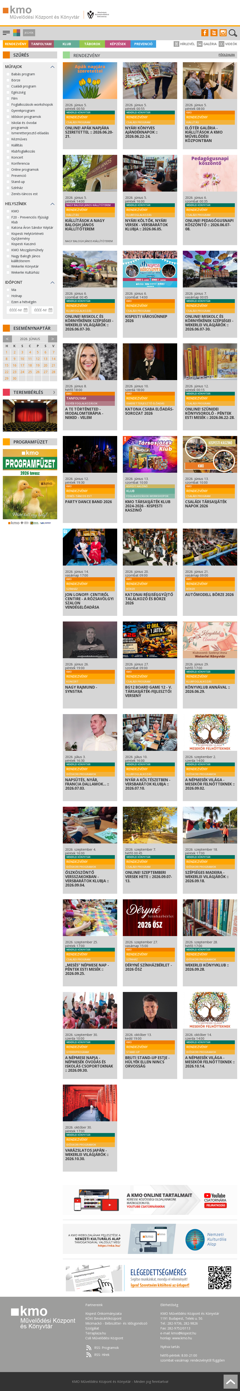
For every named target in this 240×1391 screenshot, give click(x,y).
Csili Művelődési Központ (104, 1338)
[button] (16, 35)
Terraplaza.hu (95, 1333)
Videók (228, 44)
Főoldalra (227, 55)
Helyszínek (15, 203)
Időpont (13, 282)
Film (14, 98)
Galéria (207, 44)
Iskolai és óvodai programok (24, 125)
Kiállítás (17, 145)
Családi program (23, 86)
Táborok (92, 44)
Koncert (17, 157)
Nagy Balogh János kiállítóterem (25, 258)
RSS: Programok (106, 1347)
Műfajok (13, 66)
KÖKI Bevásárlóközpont (103, 1318)
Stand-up (18, 181)
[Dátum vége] (42, 310)
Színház (17, 187)
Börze (15, 80)
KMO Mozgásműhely (27, 250)
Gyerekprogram (23, 110)
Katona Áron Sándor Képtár (32, 227)
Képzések (118, 44)
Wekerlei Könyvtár (25, 266)
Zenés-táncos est (24, 194)
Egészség (18, 92)
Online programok (25, 169)
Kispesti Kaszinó (23, 244)
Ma (13, 289)
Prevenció (143, 44)
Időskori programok (26, 116)
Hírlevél (184, 44)
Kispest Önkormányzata (103, 1313)
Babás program (23, 74)
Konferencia (20, 163)
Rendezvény (15, 44)
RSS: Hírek (101, 1354)
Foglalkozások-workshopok (32, 104)
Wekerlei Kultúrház (25, 272)
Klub (67, 44)
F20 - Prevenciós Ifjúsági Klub (30, 219)
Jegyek (29, 32)
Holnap (16, 296)
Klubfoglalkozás (23, 151)
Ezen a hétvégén (23, 302)
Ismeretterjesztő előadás (30, 133)
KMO (15, 211)
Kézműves (19, 139)
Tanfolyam (41, 44)
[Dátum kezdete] (17, 310)
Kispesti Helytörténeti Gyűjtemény (27, 236)
